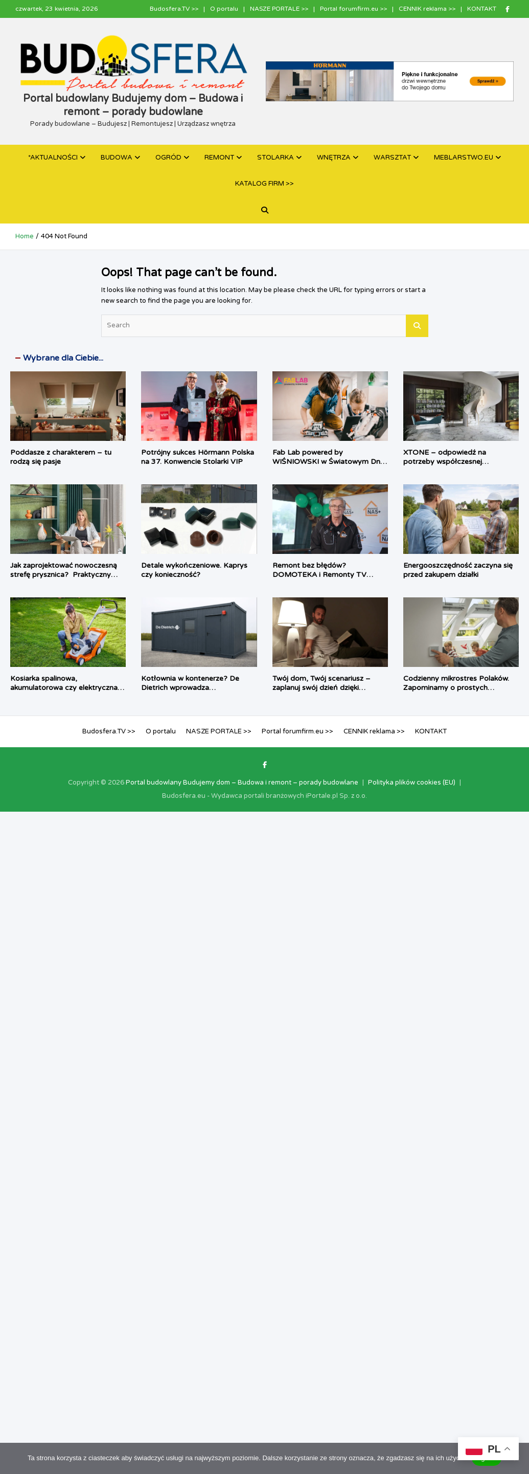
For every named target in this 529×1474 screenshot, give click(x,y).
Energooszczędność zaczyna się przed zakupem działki (458, 570)
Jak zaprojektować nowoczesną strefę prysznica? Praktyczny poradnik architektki (63, 574)
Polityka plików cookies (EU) (411, 782)
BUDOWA (116, 157)
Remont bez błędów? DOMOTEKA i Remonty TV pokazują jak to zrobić (319, 574)
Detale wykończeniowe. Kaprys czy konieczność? (194, 570)
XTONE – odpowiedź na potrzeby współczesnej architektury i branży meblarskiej (458, 461)
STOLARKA (275, 157)
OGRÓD (168, 157)
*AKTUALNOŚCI (53, 157)
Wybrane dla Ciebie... (63, 358)
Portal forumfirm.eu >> (353, 8)
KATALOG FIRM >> (264, 184)
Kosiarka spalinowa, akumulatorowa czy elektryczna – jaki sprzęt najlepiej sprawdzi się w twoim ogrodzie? (67, 692)
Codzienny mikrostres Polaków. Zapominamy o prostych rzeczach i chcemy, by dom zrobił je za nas (460, 692)
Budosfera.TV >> (174, 8)
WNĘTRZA (334, 157)
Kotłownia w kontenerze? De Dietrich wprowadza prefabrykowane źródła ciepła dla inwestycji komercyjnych (198, 692)
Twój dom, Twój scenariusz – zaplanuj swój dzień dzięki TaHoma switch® (321, 687)
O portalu (224, 8)
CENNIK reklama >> (427, 8)
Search (417, 326)
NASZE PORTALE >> (279, 8)
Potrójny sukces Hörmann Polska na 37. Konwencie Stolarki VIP (197, 457)
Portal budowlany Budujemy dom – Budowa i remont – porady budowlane (242, 782)
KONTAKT (481, 8)
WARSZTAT (392, 157)
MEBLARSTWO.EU (463, 157)
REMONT (219, 157)
